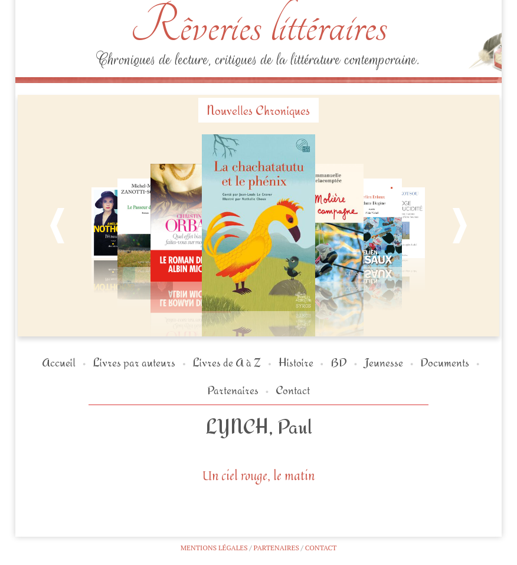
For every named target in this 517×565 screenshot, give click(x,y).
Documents (444, 362)
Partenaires (232, 389)
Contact (293, 389)
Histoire (296, 362)
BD (339, 362)
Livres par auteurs (134, 362)
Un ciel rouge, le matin (258, 475)
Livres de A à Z (226, 362)
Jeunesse (383, 362)
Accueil (59, 362)
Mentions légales (214, 547)
